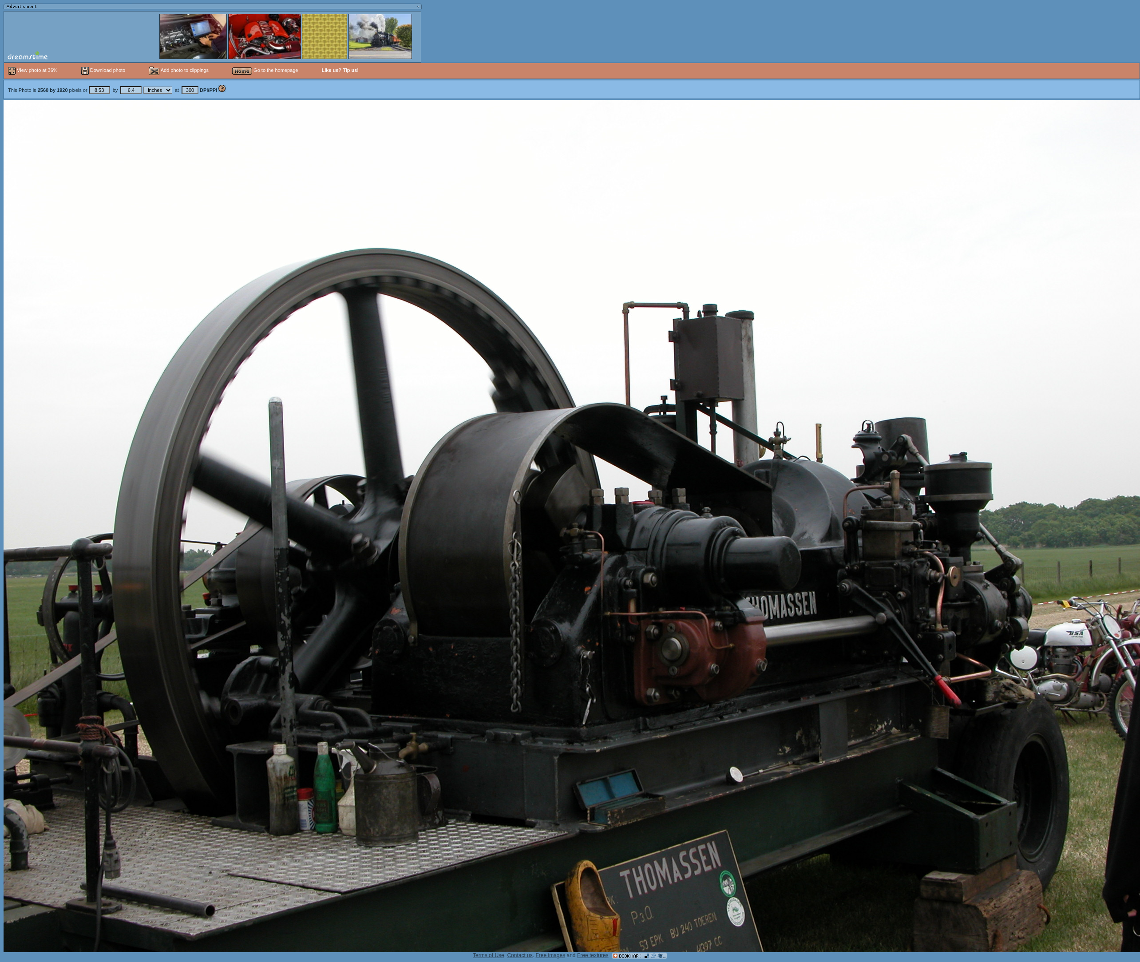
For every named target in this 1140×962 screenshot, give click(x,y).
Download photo (103, 70)
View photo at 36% (33, 70)
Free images (550, 955)
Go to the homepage (265, 70)
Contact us (519, 955)
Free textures (593, 955)
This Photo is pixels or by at (113, 90)
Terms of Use (488, 955)
